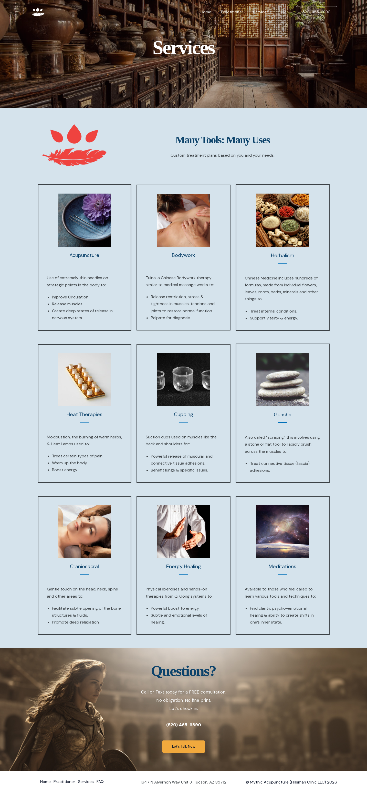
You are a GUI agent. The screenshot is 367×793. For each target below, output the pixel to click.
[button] (316, 12)
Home (211, 12)
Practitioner (236, 12)
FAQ (283, 12)
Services (263, 12)
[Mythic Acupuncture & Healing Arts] (37, 11)
